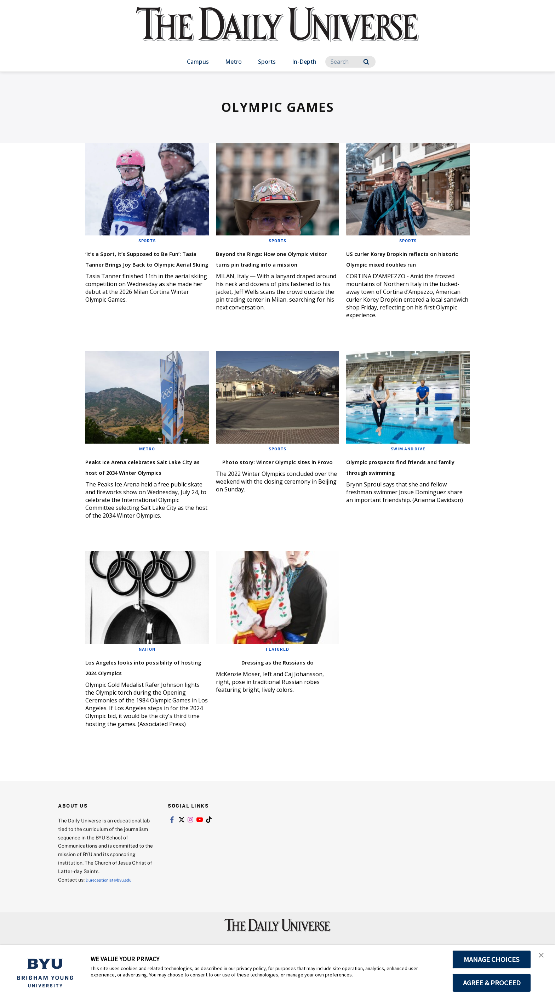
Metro (233, 61)
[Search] (350, 62)
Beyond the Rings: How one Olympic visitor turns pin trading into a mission (272, 263)
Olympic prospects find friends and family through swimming (403, 482)
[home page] (277, 31)
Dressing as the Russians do (277, 682)
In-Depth (304, 61)
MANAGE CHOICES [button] (492, 959)
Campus (198, 61)
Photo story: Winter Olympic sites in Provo (274, 477)
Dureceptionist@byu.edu (114, 911)
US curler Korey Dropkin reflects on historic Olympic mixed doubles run (403, 263)
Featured (277, 670)
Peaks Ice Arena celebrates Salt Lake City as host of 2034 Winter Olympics (145, 482)
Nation (147, 670)
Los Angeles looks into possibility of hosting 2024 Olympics (140, 693)
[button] (543, 958)
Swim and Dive (408, 459)
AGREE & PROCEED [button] (491, 983)
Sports (267, 61)
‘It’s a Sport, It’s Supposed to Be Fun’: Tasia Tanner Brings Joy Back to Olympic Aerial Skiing (144, 268)
